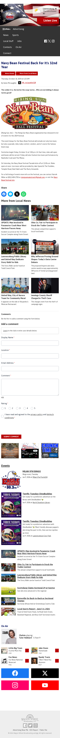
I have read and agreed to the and (29, 416)
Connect (7, 53)
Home (6, 29)
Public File (43, 730)
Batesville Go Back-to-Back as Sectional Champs (35, 599)
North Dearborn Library (41, 503)
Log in (5, 331)
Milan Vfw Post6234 (40, 477)
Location (5, 350)
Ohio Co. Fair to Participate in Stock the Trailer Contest (45, 216)
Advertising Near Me (20, 730)
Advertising (18, 29)
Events (5, 465)
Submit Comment (11, 437)
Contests (7, 47)
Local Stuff (8, 41)
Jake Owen (43, 648)
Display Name (7, 337)
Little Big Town (15, 648)
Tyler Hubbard (25, 638)
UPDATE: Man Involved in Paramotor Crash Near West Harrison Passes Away (15, 217)
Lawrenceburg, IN (50, 9)
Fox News (13, 657)
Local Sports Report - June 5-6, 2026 (33, 609)
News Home (9, 73)
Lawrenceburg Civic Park (42, 536)
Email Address (8, 363)
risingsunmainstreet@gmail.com (33, 177)
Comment (6, 375)
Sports (15, 35)
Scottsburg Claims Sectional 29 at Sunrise (36, 588)
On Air (19, 47)
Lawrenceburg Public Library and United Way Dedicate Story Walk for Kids (15, 251)
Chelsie (22, 635)
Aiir (37, 733)
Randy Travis (44, 657)
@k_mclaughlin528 (27, 82)
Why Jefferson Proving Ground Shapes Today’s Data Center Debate (45, 251)
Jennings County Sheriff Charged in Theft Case (45, 288)
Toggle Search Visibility (57, 41)
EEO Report (33, 730)
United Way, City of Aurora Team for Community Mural (15, 288)
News (5, 35)
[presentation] (19, 427)
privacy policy (37, 414)
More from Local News (28, 73)
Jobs (19, 41)
